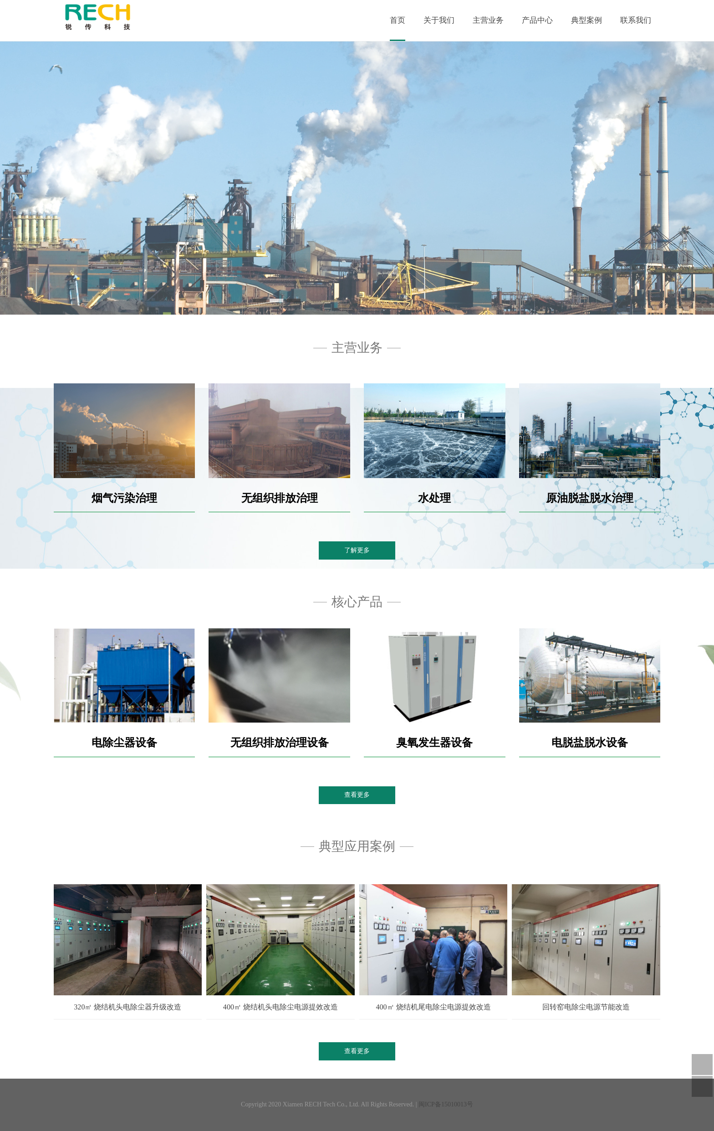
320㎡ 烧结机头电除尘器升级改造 (127, 1007)
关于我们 (438, 20)
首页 (397, 20)
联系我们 (635, 20)
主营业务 (488, 20)
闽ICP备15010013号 (445, 1104)
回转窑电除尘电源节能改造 (586, 1007)
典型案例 (586, 20)
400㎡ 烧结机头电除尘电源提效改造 (280, 1007)
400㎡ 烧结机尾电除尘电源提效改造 (433, 1007)
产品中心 (537, 20)
